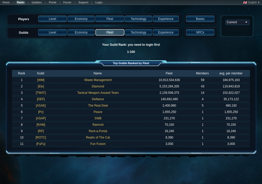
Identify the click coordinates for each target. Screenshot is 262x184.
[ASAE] (41, 105)
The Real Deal (98, 105)
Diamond (98, 86)
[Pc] (40, 112)
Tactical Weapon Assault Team (98, 93)
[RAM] (41, 124)
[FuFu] (40, 144)
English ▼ (251, 2)
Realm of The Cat (98, 137)
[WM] (41, 80)
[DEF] (41, 99)
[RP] (41, 131)
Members (202, 73)
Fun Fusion (98, 144)
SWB (97, 118)
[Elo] (41, 86)
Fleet (169, 73)
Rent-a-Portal (98, 131)
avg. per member (231, 73)
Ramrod (97, 124)
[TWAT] (41, 93)
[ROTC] (41, 137)
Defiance (98, 99)
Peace (98, 112)
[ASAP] (41, 118)
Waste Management (98, 80)
